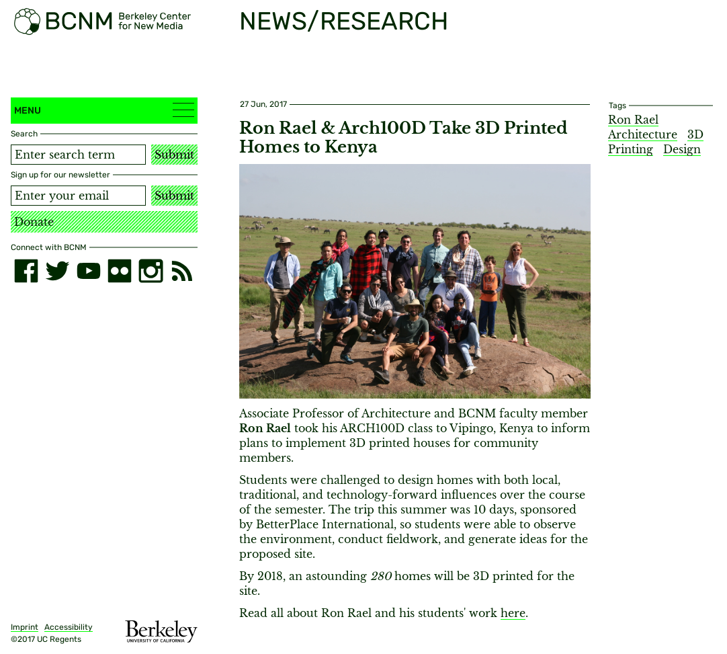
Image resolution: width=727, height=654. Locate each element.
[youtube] (88, 270)
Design (682, 149)
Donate (34, 222)
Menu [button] (104, 110)
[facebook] (26, 270)
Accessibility (68, 627)
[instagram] (150, 270)
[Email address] (78, 196)
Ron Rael (633, 119)
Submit (174, 154)
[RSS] (182, 270)
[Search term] (78, 155)
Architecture (642, 134)
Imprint (24, 627)
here (513, 613)
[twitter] (57, 270)
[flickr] (119, 270)
